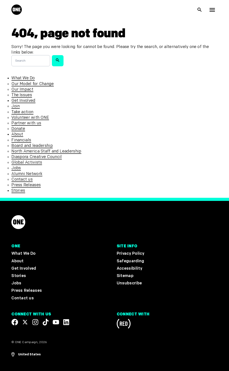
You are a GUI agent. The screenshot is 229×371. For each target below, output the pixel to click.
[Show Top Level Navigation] (212, 9)
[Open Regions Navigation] (26, 354)
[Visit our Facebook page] (14, 322)
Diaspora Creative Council (36, 156)
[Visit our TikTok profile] (45, 322)
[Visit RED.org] (124, 324)
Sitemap (125, 275)
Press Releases (26, 185)
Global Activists (26, 162)
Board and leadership (32, 145)
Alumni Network (26, 173)
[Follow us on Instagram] (35, 322)
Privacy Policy (130, 253)
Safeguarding (130, 261)
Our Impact (22, 89)
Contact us (22, 179)
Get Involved (23, 100)
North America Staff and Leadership (46, 151)
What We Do (23, 78)
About (17, 134)
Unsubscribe (129, 283)
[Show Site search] (199, 10)
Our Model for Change (32, 83)
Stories (18, 190)
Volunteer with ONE (30, 117)
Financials (21, 140)
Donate (18, 128)
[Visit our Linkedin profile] (66, 322)
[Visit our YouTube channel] (56, 322)
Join (15, 106)
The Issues (21, 95)
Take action (22, 112)
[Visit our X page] (25, 322)
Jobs (16, 168)
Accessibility (129, 268)
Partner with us (26, 123)
